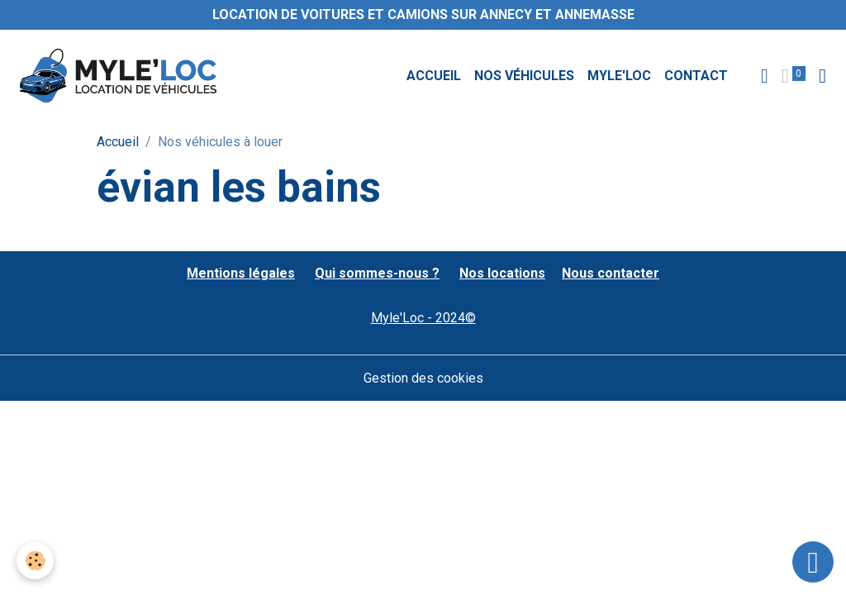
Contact (696, 75)
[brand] (121, 76)
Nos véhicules (524, 75)
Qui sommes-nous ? (377, 273)
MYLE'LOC (619, 75)
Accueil (433, 75)
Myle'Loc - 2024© (423, 318)
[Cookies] (35, 560)
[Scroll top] (813, 562)
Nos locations (502, 273)
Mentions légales (241, 273)
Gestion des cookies (423, 378)
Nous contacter (610, 273)
